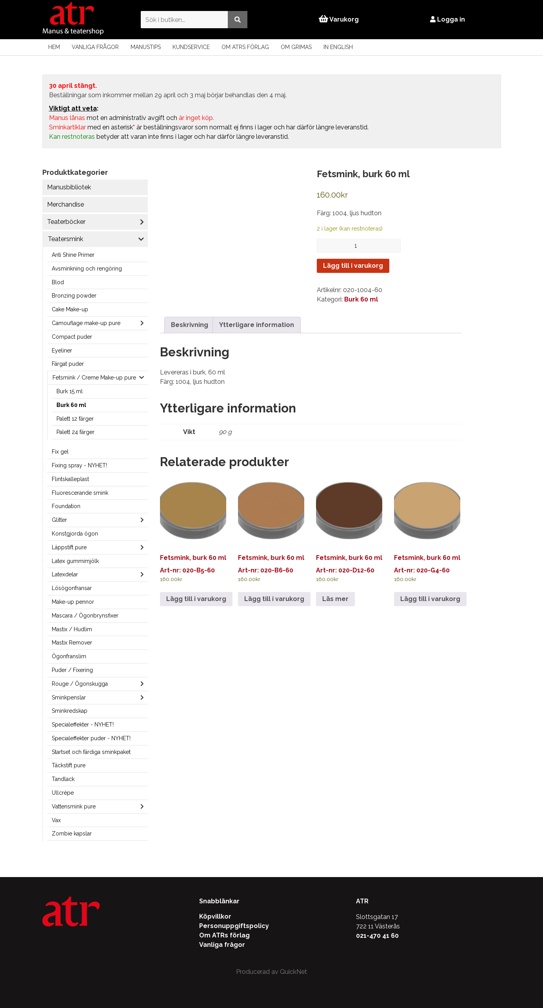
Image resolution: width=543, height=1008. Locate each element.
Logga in (447, 19)
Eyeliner (62, 350)
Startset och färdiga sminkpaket (91, 752)
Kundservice (191, 47)
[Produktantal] (359, 245)
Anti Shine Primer (73, 255)
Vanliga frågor (95, 47)
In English (338, 47)
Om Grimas (296, 47)
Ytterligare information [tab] (256, 325)
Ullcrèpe (63, 793)
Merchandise (65, 204)
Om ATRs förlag (245, 47)
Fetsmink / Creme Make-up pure (94, 377)
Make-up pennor (73, 602)
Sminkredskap (69, 711)
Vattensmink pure (74, 806)
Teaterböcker (66, 221)
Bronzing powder (74, 295)
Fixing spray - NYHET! (79, 465)
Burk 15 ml (69, 391)
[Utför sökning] (237, 19)
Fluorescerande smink (80, 493)
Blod (58, 282)
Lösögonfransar (72, 588)
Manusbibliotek (69, 187)
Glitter (59, 520)
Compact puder (72, 337)
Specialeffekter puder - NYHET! (91, 738)
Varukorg (339, 19)
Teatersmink (65, 239)
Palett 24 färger (75, 432)
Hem (54, 47)
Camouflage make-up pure (86, 323)
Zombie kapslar (72, 833)
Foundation (66, 506)
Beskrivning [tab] (189, 325)
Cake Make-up (70, 309)
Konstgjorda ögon (75, 533)
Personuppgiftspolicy (234, 926)
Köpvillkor (215, 916)
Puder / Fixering (72, 670)
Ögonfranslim (69, 656)
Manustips (146, 47)
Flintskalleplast (70, 479)
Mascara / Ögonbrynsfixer (85, 615)
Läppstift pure (69, 547)
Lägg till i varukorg (353, 265)
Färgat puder (68, 364)
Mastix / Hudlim (72, 629)
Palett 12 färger (75, 419)
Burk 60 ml (71, 405)
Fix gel (60, 452)
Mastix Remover (72, 642)
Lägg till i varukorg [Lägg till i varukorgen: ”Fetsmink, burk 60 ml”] (196, 599)
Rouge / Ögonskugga (80, 684)
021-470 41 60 (377, 935)
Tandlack (63, 779)
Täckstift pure (68, 765)
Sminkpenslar (69, 697)
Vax (56, 820)
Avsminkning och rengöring (87, 268)
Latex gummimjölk (75, 561)
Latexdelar (65, 574)
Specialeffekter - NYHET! (83, 724)
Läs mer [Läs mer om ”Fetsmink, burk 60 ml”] (335, 599)
